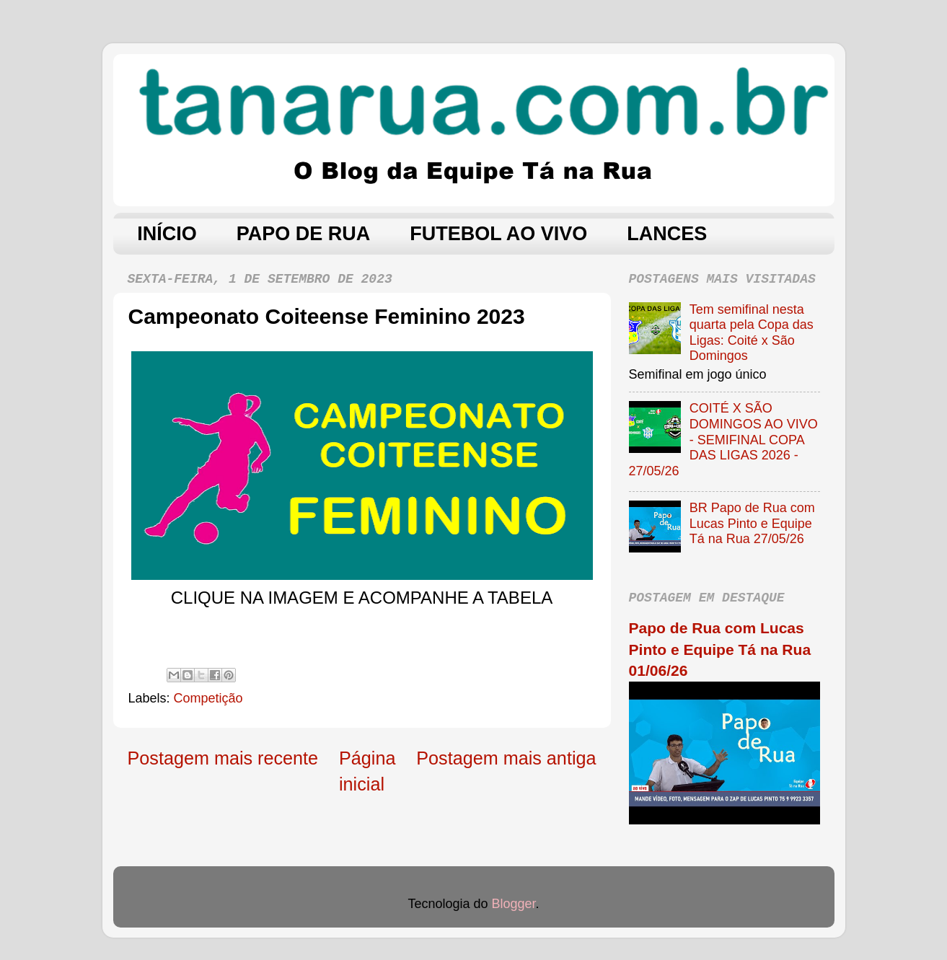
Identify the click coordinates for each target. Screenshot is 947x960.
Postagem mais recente (223, 758)
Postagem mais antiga (506, 758)
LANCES (667, 234)
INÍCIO (167, 234)
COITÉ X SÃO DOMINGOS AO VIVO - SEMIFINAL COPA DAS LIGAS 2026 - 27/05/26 (723, 439)
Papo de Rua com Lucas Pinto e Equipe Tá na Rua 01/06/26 (720, 649)
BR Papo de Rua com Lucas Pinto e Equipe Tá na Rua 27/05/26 (752, 523)
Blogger (514, 904)
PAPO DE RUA (304, 234)
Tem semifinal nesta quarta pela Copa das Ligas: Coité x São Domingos (752, 333)
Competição (208, 698)
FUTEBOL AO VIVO (498, 234)
